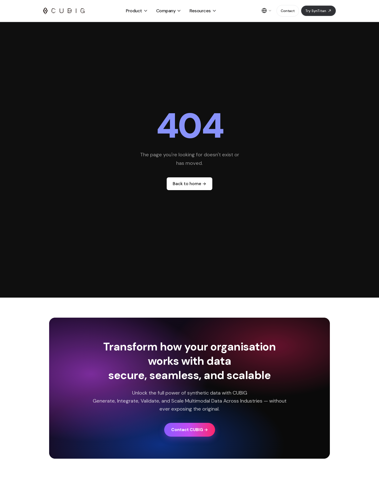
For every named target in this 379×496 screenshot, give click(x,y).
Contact (288, 11)
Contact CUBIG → (189, 429)
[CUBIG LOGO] (63, 10)
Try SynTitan (318, 11)
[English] (266, 11)
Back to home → (189, 183)
